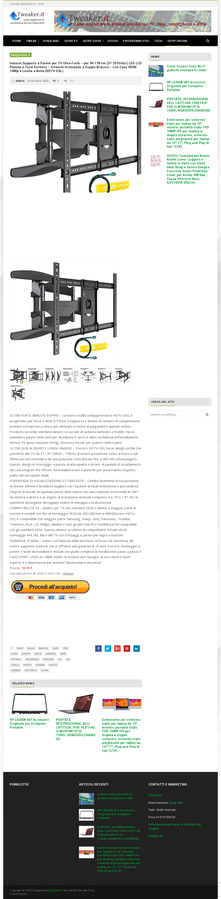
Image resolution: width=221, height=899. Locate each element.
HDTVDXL (16, 659)
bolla (31, 648)
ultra (44, 670)
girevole (51, 653)
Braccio (43, 648)
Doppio (26, 653)
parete (28, 665)
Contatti (155, 795)
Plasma (40, 665)
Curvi (14, 653)
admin (20, 80)
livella (15, 665)
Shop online (19, 55)
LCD (60, 659)
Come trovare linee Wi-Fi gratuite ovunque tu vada (186, 68)
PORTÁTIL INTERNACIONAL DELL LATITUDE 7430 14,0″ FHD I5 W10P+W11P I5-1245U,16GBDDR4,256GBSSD (75, 729)
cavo (56, 648)
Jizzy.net (176, 803)
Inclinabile (32, 659)
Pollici (53, 665)
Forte (38, 653)
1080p (20, 648)
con (65, 648)
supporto (31, 670)
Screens (15, 670)
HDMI (63, 653)
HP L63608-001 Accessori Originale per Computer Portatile (29, 723)
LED (68, 659)
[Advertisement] (76, 227)
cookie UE (155, 836)
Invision (48, 659)
